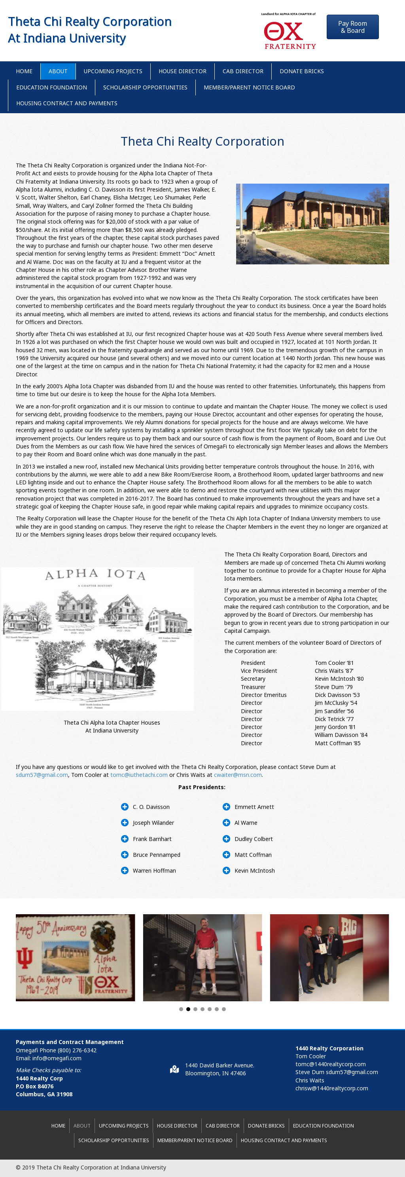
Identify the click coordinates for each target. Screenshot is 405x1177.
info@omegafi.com (56, 1058)
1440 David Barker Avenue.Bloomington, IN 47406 (219, 1069)
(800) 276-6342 (77, 1050)
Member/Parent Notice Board (249, 87)
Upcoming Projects (113, 71)
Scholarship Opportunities (145, 87)
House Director (182, 71)
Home (24, 71)
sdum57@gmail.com (42, 774)
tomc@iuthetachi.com (139, 774)
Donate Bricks (302, 71)
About (58, 71)
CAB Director (243, 71)
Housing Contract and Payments (66, 103)
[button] (353, 27)
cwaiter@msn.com (238, 774)
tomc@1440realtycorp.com (330, 1064)
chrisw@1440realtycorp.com (331, 1088)
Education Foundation (51, 87)
